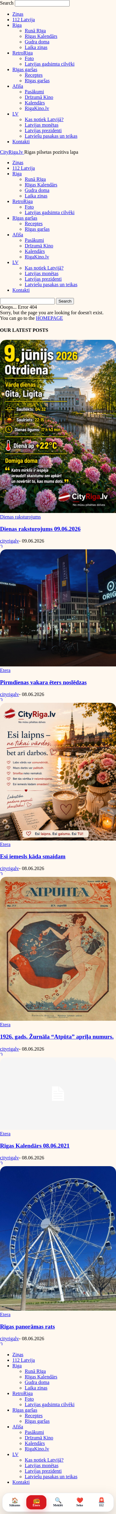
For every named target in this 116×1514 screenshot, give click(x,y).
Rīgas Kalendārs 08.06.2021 (35, 1145)
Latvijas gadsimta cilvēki (50, 64)
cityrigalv (9, 540)
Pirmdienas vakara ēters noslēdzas (43, 682)
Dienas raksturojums (20, 516)
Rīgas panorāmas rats (27, 1326)
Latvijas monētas (41, 125)
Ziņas (18, 14)
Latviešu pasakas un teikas (51, 136)
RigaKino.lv (37, 108)
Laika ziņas (36, 47)
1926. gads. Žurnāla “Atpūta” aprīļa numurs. (57, 1036)
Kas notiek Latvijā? (44, 119)
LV (15, 113)
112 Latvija (23, 19)
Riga (17, 25)
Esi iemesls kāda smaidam (33, 856)
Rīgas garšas (24, 69)
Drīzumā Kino (39, 97)
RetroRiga (22, 52)
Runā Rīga (35, 30)
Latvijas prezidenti (43, 130)
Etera (5, 670)
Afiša (17, 86)
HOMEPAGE (49, 318)
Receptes (34, 75)
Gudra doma (37, 41)
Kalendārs (35, 102)
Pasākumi (34, 91)
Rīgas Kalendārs (41, 36)
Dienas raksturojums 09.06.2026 (40, 529)
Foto (29, 58)
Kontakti (21, 141)
